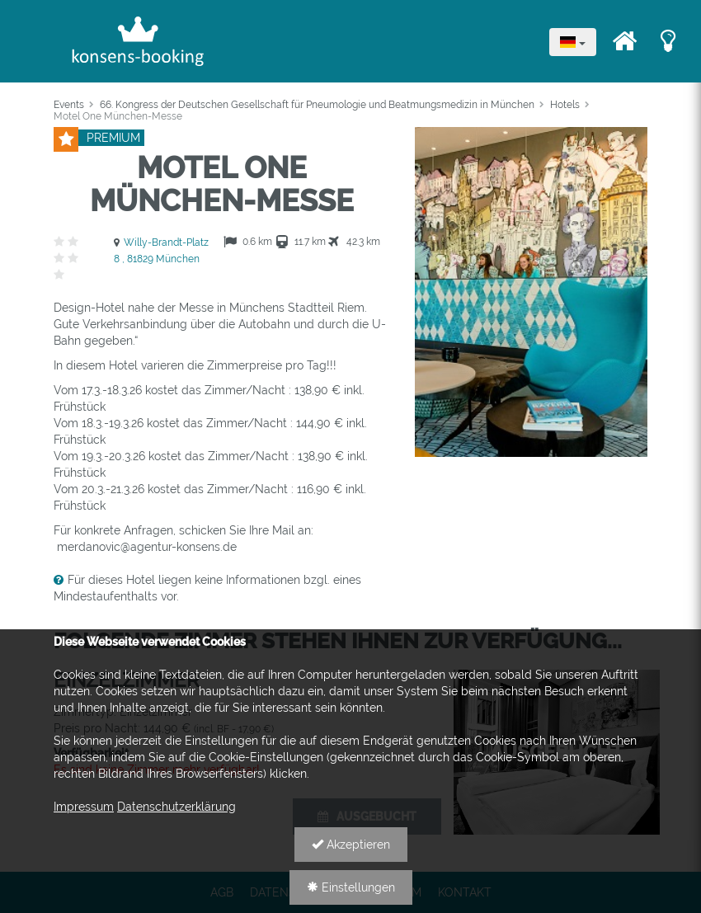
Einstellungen (351, 887)
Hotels (565, 105)
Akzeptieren (351, 844)
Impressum (84, 806)
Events (69, 105)
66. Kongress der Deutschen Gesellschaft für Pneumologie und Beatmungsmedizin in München (317, 105)
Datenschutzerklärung (176, 806)
